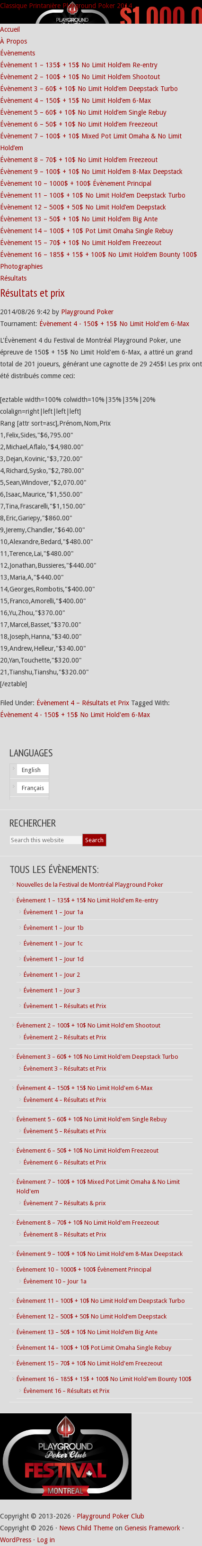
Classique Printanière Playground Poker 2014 (66, 5)
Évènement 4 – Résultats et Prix (82, 703)
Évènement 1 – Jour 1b (54, 927)
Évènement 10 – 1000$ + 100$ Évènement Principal (84, 1269)
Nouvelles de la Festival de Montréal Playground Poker (90, 884)
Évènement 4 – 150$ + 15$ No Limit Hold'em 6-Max (85, 1087)
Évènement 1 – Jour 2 (52, 974)
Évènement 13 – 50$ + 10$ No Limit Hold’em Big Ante (87, 1332)
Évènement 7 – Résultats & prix (65, 1203)
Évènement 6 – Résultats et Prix (65, 1162)
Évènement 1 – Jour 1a (53, 912)
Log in (46, 1540)
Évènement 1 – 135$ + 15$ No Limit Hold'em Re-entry (87, 900)
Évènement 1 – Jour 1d (54, 959)
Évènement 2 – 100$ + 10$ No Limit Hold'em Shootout (88, 1025)
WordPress (15, 1540)
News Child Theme (86, 1528)
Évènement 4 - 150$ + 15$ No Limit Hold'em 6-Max (114, 323)
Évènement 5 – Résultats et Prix (65, 1131)
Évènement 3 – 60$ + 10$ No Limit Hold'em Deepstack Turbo (97, 1056)
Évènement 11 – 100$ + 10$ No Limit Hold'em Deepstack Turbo (101, 1300)
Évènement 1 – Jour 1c (53, 943)
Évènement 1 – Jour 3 (52, 990)
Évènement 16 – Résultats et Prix (67, 1390)
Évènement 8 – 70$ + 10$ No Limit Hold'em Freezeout (88, 1222)
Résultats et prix (32, 292)
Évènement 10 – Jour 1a (55, 1281)
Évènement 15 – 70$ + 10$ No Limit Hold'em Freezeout (89, 1363)
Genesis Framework (152, 1528)
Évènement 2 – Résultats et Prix (65, 1037)
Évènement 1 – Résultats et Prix (65, 1005)
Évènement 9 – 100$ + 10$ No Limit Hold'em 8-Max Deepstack (100, 1253)
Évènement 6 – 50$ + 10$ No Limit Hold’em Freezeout (87, 1150)
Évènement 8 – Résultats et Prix (65, 1234)
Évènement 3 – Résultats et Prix (65, 1068)
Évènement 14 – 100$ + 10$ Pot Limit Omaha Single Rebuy (94, 1347)
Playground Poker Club (110, 1516)
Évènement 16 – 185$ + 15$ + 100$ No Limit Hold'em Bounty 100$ (104, 1378)
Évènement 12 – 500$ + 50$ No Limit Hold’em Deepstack (92, 1316)
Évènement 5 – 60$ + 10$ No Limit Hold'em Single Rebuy (92, 1119)
